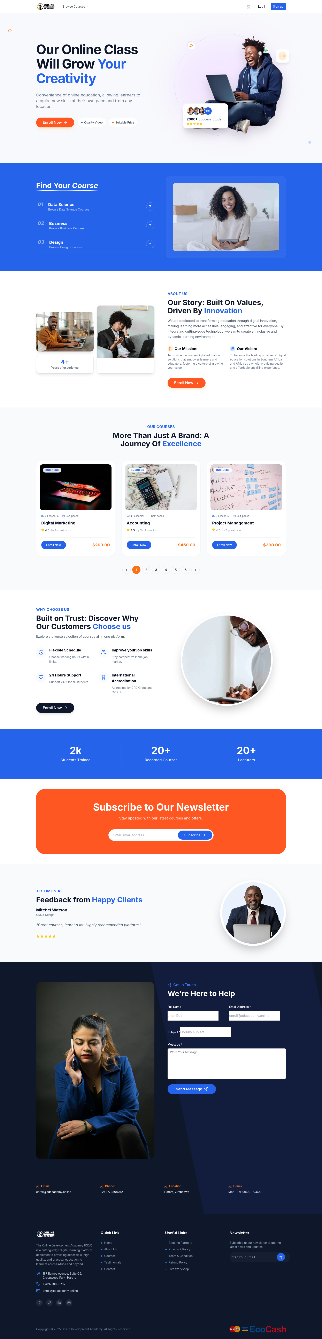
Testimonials (111, 1262)
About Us (109, 1249)
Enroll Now (55, 122)
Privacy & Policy (177, 1249)
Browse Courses (76, 6)
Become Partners (178, 1243)
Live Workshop (177, 1269)
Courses (108, 1256)
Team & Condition (179, 1256)
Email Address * (240, 1006)
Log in (262, 6)
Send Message (192, 1089)
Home (106, 1243)
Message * (175, 1044)
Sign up (278, 6)
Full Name (174, 1006)
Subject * (174, 1032)
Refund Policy (176, 1262)
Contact (108, 1269)
